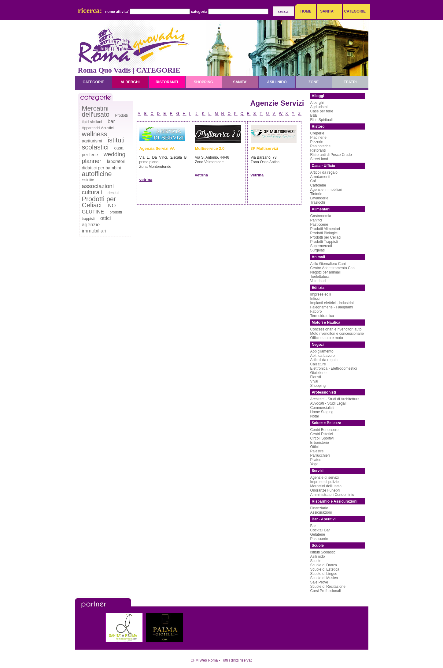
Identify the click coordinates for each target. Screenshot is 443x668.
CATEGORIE (353, 11)
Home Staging (322, 412)
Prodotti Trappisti (324, 242)
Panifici (316, 220)
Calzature (318, 364)
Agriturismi (319, 107)
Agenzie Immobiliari (326, 189)
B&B (314, 115)
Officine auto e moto (326, 338)
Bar (313, 526)
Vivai (314, 381)
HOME (306, 11)
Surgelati (317, 250)
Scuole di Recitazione (327, 586)
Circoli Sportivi (322, 438)
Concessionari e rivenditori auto (336, 329)
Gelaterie (317, 534)
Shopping (318, 385)
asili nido (276, 82)
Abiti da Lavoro (322, 355)
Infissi (315, 298)
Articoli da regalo (324, 172)
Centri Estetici (321, 434)
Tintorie (316, 194)
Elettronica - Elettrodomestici (333, 368)
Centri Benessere (324, 430)
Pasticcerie (319, 224)
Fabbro (316, 311)
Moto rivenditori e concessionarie (337, 333)
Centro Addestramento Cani (333, 268)
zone (313, 82)
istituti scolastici (103, 143)
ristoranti (167, 82)
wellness (94, 134)
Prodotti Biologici (324, 233)
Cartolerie (318, 185)
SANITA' (327, 11)
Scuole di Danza (323, 565)
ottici (105, 218)
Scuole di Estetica (324, 569)
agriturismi (92, 140)
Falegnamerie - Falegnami (331, 307)
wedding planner (104, 157)
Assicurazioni (321, 512)
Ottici (314, 447)
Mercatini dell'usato (96, 111)
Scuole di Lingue (324, 574)
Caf (313, 181)
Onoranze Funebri (325, 490)
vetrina (146, 179)
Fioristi (315, 377)
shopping (203, 82)
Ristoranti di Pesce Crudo (331, 155)
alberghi (130, 82)
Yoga (314, 464)
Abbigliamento (322, 351)
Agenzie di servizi (324, 477)
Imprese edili (320, 294)
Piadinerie (318, 137)
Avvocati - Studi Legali (328, 403)
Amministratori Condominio (332, 495)
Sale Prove (319, 582)
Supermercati (321, 246)
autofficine (97, 174)
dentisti (113, 193)
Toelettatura (320, 276)
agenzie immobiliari (94, 228)
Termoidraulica (322, 316)
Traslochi (317, 202)
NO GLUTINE (99, 209)
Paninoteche (320, 146)
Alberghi (317, 102)
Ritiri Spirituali (321, 120)
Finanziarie (319, 508)
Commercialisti (322, 408)
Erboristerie (319, 442)
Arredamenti (320, 177)
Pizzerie (316, 142)
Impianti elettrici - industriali (332, 303)
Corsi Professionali (325, 591)
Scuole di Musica (324, 578)
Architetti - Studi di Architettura (335, 399)
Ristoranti (318, 150)
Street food (319, 159)
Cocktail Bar (320, 530)
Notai (314, 416)
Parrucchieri (320, 455)
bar (111, 121)
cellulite (88, 180)
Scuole (316, 561)
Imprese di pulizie (324, 482)
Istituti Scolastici (323, 552)
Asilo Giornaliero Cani (328, 264)
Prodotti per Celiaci (99, 202)
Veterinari (318, 281)
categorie (93, 82)
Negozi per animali (325, 272)
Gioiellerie (318, 373)
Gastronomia (320, 216)
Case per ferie (321, 111)
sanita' (240, 82)
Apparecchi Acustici (98, 128)
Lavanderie (319, 198)
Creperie (317, 133)
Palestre (317, 451)
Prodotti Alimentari (325, 229)
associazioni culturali (98, 189)
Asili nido (317, 556)
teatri (350, 82)
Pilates (315, 460)
